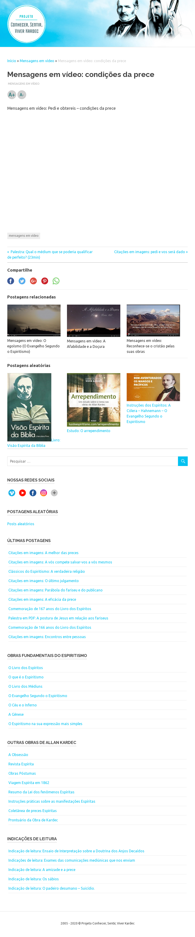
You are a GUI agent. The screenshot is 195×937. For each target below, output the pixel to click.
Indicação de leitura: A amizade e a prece (41, 870)
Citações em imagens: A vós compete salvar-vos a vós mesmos (60, 562)
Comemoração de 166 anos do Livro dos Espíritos (49, 627)
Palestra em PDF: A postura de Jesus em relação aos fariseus (58, 618)
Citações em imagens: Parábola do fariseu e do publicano (55, 590)
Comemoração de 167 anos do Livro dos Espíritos (49, 609)
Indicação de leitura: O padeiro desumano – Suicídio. (51, 888)
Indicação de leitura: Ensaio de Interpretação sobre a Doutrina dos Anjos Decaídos (76, 851)
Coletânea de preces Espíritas (32, 811)
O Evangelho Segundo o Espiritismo (37, 696)
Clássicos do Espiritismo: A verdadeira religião (46, 571)
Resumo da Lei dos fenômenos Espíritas (41, 792)
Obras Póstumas (22, 773)
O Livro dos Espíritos (25, 668)
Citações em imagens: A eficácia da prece (42, 599)
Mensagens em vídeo (37, 61)
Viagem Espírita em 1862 (28, 783)
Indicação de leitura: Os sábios (33, 879)
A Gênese (16, 714)
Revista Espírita (21, 764)
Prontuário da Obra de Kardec (33, 820)
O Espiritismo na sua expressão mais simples (45, 724)
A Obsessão (18, 755)
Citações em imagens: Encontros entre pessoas (47, 637)
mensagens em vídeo (24, 235)
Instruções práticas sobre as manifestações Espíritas (51, 801)
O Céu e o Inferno (22, 705)
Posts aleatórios (20, 524)
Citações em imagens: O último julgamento (43, 581)
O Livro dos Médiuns (25, 686)
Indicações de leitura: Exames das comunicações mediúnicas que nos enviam (71, 860)
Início (11, 61)
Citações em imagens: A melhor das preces (43, 553)
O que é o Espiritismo (26, 677)
